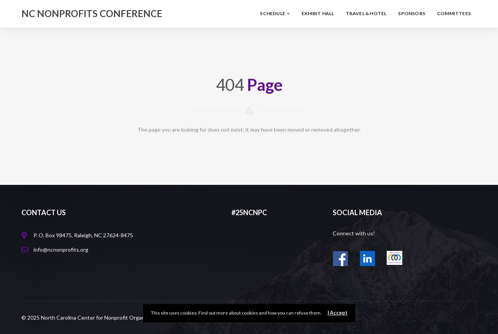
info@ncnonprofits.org (60, 249)
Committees (454, 13)
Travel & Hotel (366, 13)
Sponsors (411, 13)
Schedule (275, 13)
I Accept (337, 313)
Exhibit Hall (318, 13)
